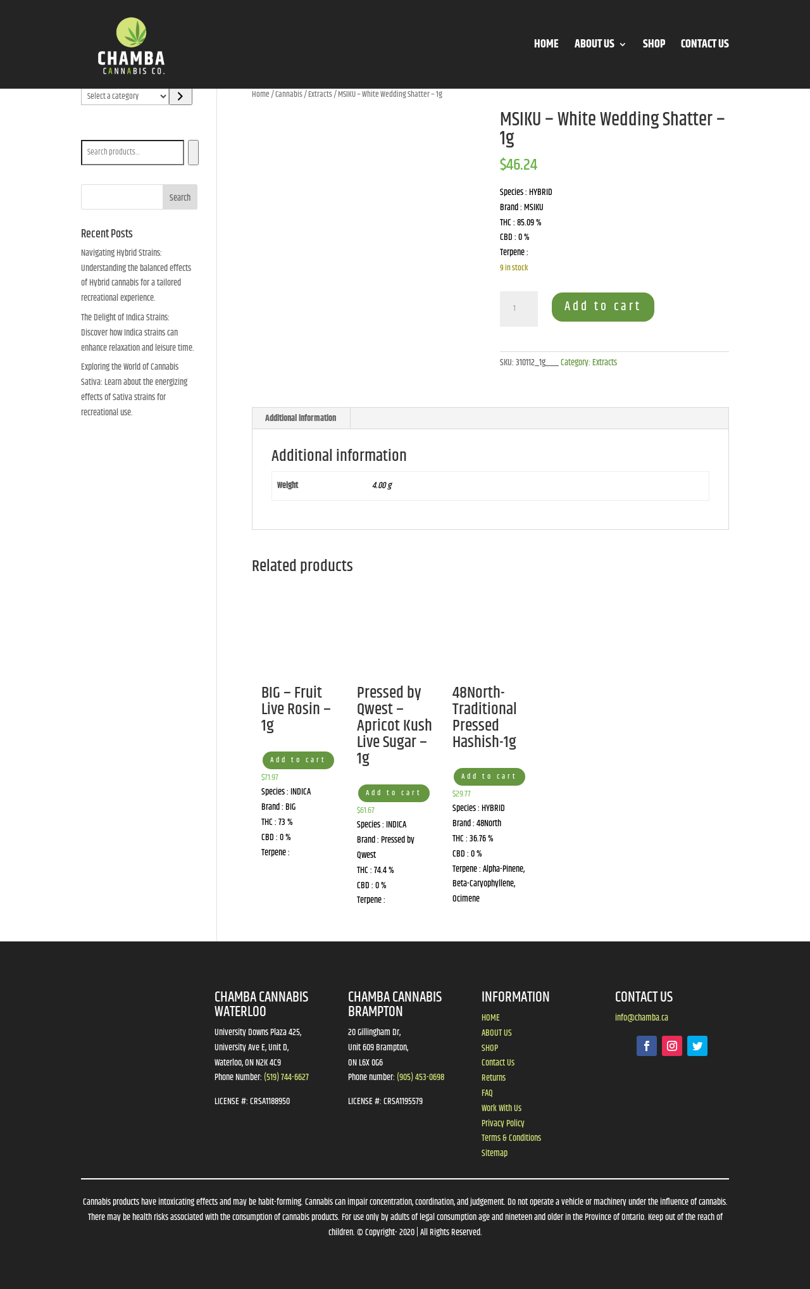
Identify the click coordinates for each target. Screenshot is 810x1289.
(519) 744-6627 (286, 1078)
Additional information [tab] (300, 418)
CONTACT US (705, 46)
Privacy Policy (503, 1124)
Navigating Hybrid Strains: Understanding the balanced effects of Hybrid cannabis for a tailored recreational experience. (136, 275)
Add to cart (603, 307)
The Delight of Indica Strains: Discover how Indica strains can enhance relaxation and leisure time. (137, 333)
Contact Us (498, 1063)
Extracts (320, 94)
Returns (494, 1078)
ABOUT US (594, 46)
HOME (546, 46)
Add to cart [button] (298, 760)
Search (94, 131)
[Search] (193, 152)
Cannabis (288, 94)
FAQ (487, 1093)
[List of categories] (125, 96)
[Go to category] (180, 96)
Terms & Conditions (511, 1138)
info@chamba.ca (641, 1018)
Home (261, 94)
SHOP (654, 46)
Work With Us (501, 1109)
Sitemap (495, 1153)
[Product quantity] (519, 309)
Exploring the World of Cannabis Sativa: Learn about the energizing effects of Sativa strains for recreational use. (134, 389)
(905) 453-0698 (420, 1078)
